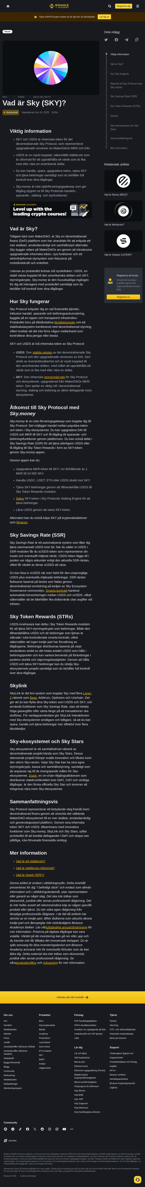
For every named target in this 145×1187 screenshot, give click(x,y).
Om (5, 1021)
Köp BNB (78, 1095)
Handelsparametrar (119, 1079)
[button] (137, 6)
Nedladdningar (11, 1084)
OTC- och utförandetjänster (123, 1029)
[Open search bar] (108, 6)
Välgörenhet (45, 1068)
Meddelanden (10, 1029)
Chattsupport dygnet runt (121, 1053)
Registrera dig (123, 6)
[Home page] (59, 6)
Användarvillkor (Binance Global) (19, 1046)
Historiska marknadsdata (121, 1034)
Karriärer (8, 1025)
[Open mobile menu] (137, 6)
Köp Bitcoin (79, 1090)
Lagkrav (113, 1087)
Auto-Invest (44, 1046)
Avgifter (113, 1066)
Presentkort (44, 1038)
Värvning (114, 1025)
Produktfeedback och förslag (123, 1062)
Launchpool (44, 1042)
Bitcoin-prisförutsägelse (85, 1082)
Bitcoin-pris (79, 1062)
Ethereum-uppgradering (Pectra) (89, 1070)
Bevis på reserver (118, 1038)
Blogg (6, 1067)
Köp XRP (78, 1099)
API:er (113, 1070)
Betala (42, 1029)
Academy (43, 1034)
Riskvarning (9, 1075)
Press (6, 1038)
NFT (41, 1055)
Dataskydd (9, 1058)
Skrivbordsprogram (13, 1088)
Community (9, 1071)
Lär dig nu (104, 17)
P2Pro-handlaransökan (85, 1025)
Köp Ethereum (81, 1107)
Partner (113, 1021)
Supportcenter (116, 1057)
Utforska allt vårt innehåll (72, 997)
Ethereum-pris (81, 1066)
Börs (41, 1021)
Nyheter (7, 1034)
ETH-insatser (45, 1051)
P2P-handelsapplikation (85, 1021)
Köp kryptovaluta (47, 1025)
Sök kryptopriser (82, 1057)
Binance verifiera (118, 1074)
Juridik (7, 1042)
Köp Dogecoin (81, 1103)
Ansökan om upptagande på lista (90, 1029)
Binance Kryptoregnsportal (122, 1083)
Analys (42, 1063)
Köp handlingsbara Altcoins (87, 1112)
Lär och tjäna (80, 1053)
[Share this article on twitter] (106, 40)
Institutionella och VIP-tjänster (88, 1034)
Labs (76, 1038)
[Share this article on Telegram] (126, 40)
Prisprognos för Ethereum (86, 1086)
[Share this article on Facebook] (116, 40)
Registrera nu (123, 297)
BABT (42, 1059)
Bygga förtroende (12, 1062)
